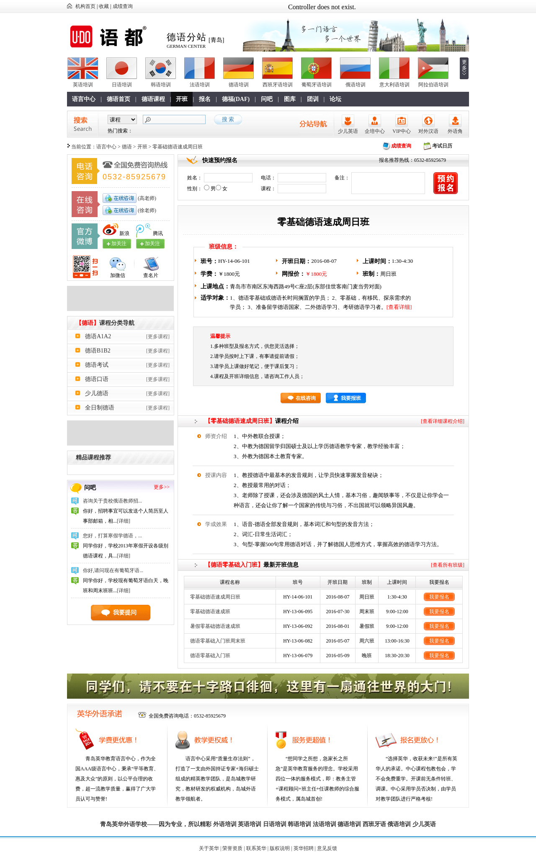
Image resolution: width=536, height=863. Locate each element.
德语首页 (118, 99)
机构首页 (85, 6)
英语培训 (83, 85)
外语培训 (225, 824)
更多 (464, 65)
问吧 (267, 99)
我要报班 (351, 398)
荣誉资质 (232, 848)
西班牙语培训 (278, 85)
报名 (205, 99)
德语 (127, 147)
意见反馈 (327, 848)
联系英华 (256, 848)
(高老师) (146, 198)
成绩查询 (123, 6)
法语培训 (200, 85)
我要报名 (439, 597)
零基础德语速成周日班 (215, 597)
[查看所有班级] (447, 565)
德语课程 (153, 99)
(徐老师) (146, 210)
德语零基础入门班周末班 (217, 641)
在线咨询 (306, 398)
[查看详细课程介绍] (442, 421)
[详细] (123, 521)
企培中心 (375, 131)
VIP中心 (401, 131)
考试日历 (442, 146)
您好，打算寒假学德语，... (112, 536)
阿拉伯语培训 (433, 85)
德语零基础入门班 (210, 655)
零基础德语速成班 (210, 611)
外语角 (455, 131)
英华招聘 (304, 848)
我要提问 (125, 612)
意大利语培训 (394, 85)
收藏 (104, 6)
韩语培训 (161, 85)
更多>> (162, 487)
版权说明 (280, 848)
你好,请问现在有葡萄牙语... (113, 570)
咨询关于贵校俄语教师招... (112, 501)
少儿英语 (348, 131)
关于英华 (209, 848)
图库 (290, 99)
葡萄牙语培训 (317, 85)
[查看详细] (399, 307)
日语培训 (122, 85)
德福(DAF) (236, 99)
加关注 (152, 243)
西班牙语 (374, 824)
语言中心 (83, 99)
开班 (182, 99)
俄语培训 (355, 85)
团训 (313, 99)
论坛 (335, 99)
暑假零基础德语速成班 (215, 626)
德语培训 (239, 85)
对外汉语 (428, 131)
